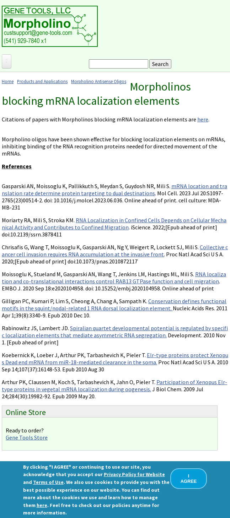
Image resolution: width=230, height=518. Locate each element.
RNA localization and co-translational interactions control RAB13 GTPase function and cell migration (114, 278)
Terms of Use (48, 482)
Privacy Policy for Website (134, 474)
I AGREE (189, 478)
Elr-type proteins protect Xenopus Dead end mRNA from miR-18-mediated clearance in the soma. (115, 358)
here (202, 119)
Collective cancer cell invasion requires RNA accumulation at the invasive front (115, 251)
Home (8, 81)
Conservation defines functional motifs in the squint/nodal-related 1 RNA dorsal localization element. (114, 305)
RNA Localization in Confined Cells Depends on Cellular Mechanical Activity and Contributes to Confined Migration (114, 224)
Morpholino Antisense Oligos (98, 81)
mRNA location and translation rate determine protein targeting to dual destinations (114, 189)
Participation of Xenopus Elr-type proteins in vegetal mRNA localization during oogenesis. (114, 385)
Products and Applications (42, 81)
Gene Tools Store (27, 437)
